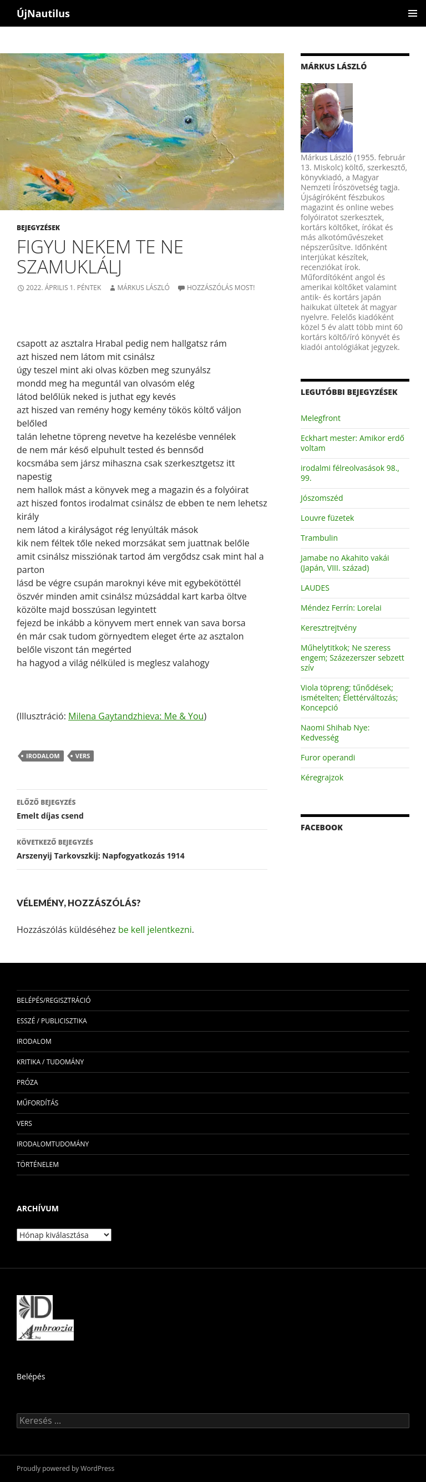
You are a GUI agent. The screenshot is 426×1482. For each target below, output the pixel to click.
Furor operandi (328, 757)
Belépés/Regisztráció (54, 1000)
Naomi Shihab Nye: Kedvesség (335, 732)
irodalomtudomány (53, 1144)
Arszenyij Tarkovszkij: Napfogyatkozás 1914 (142, 848)
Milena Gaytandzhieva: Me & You (136, 716)
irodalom (43, 756)
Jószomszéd (322, 498)
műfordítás (37, 1103)
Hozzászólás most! (221, 287)
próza (27, 1082)
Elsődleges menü (412, 13)
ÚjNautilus (43, 13)
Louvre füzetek (327, 517)
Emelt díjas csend (142, 808)
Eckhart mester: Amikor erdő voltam (352, 443)
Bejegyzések (38, 227)
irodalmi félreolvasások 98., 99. (350, 473)
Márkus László (143, 287)
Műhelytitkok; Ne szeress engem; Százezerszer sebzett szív (352, 657)
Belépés (31, 1376)
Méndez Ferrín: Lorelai (341, 607)
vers (82, 756)
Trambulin (319, 537)
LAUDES (315, 587)
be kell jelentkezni (155, 929)
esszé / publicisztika (52, 1021)
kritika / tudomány (50, 1062)
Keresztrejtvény (329, 627)
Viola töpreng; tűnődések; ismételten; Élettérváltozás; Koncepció (349, 697)
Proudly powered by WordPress (65, 1468)
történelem (38, 1164)
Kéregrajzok (322, 777)
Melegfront (321, 418)
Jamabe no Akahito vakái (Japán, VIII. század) (345, 562)
